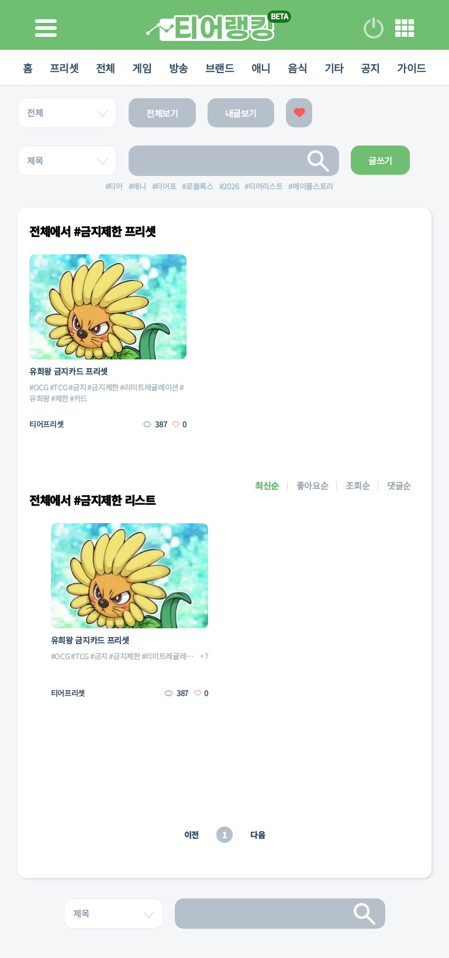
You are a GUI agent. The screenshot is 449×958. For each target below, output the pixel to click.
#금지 (77, 387)
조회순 (357, 485)
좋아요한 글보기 (299, 112)
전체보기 (162, 113)
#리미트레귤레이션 (149, 387)
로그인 (374, 28)
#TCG (59, 387)
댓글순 (399, 485)
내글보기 (241, 113)
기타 (335, 67)
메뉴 (404, 28)
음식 (298, 67)
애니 (261, 67)
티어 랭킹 (210, 28)
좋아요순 (312, 485)
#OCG (39, 387)
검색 (318, 161)
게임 (141, 67)
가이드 (414, 67)
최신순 (267, 485)
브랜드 (219, 67)
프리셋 (62, 67)
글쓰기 (380, 160)
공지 (372, 67)
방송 (178, 67)
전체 (104, 67)
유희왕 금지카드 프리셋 (68, 371)
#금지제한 (102, 387)
